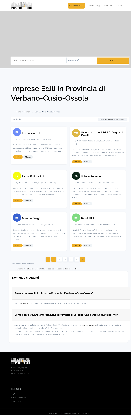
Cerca (112, 61)
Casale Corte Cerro (64, 269)
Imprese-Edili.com (24, 303)
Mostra (18, 157)
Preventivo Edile (76, 6)
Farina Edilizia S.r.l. (33, 176)
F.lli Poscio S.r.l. (31, 133)
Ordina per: (103, 119)
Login (13, 394)
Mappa (28, 157)
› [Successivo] (82, 259)
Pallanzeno (30, 269)
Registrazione (102, 6)
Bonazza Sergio (31, 218)
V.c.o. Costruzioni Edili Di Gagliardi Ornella (102, 134)
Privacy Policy (16, 401)
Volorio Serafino (91, 176)
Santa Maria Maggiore (46, 269)
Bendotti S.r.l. (89, 218)
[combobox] (80, 60)
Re (76, 269)
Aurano (20, 269)
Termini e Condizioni (18, 398)
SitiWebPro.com (85, 413)
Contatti (90, 6)
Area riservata (116, 6)
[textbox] (80, 60)
